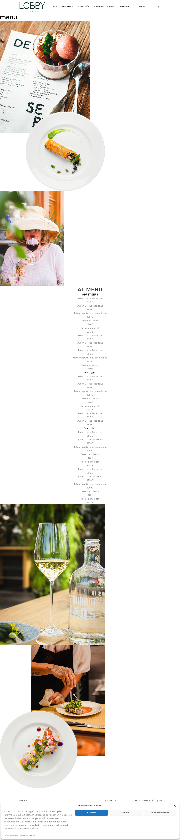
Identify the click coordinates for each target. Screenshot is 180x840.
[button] (174, 805)
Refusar (125, 812)
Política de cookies (11, 835)
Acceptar (91, 812)
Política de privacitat (27, 835)
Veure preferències (160, 812)
